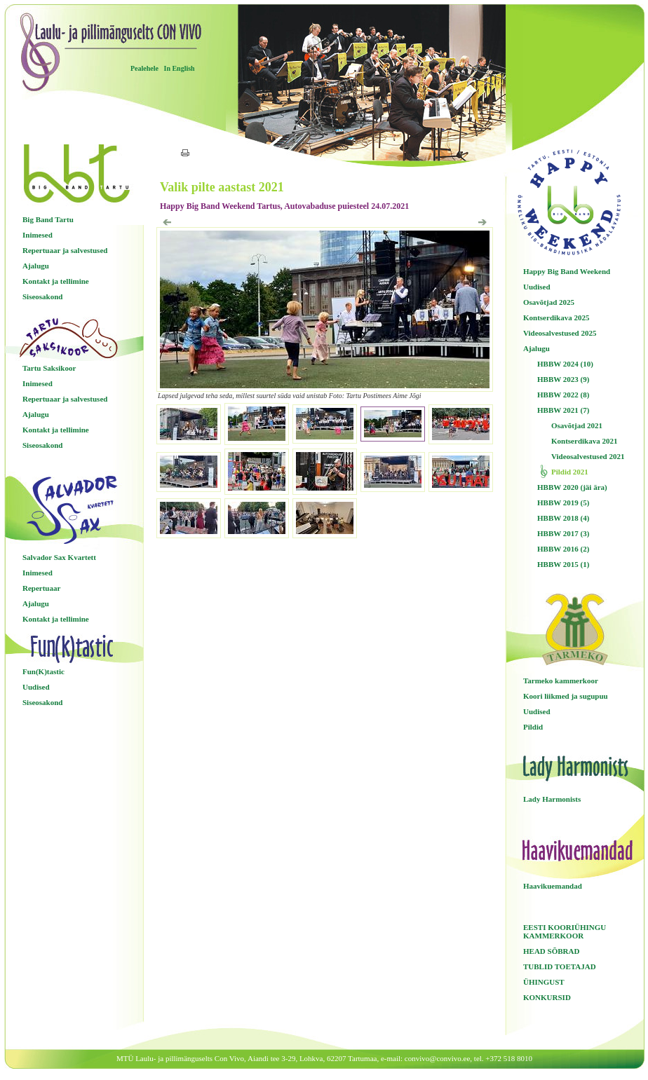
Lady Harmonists (552, 799)
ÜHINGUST (544, 982)
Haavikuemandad (552, 886)
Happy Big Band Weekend (566, 271)
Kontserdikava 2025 (556, 317)
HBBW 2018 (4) (563, 518)
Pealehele (144, 68)
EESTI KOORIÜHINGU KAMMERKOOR (564, 931)
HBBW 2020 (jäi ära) (572, 487)
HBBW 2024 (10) (565, 364)
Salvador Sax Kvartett (59, 557)
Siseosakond (42, 296)
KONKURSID (547, 997)
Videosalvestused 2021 (587, 456)
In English (178, 68)
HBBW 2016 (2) (563, 549)
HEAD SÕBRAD (551, 951)
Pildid (533, 727)
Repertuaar (41, 588)
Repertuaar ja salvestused (64, 250)
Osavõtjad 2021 (576, 425)
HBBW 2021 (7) (563, 410)
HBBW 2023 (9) (563, 379)
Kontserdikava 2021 (584, 441)
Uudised (36, 687)
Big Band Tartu (48, 219)
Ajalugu (35, 265)
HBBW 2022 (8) (563, 394)
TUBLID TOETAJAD (559, 966)
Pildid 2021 (569, 471)
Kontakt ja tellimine (55, 281)
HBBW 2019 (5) (563, 502)
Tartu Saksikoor (49, 368)
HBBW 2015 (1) (563, 564)
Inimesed (37, 235)
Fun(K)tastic (43, 671)
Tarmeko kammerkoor (560, 680)
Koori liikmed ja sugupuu (565, 696)
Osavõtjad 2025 (548, 302)
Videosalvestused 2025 (559, 333)
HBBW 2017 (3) (563, 533)
